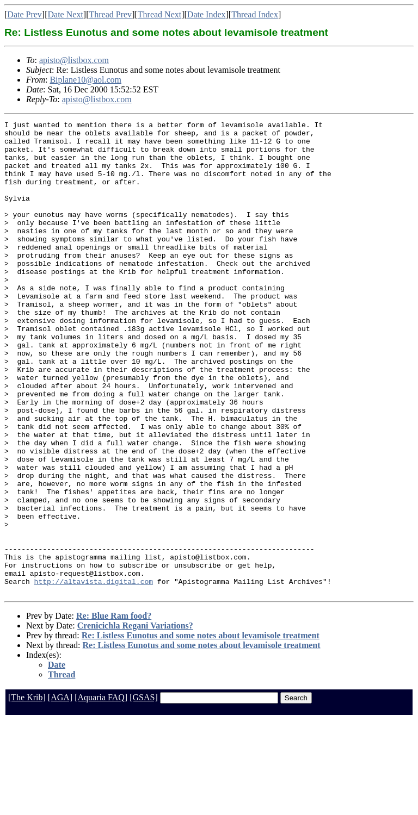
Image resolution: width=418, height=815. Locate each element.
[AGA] (60, 792)
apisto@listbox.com (74, 60)
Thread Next (159, 14)
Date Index (206, 14)
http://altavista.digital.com (93, 674)
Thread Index (254, 14)
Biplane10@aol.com (85, 79)
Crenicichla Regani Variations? (135, 720)
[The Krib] (27, 792)
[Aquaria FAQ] (101, 792)
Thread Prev (110, 14)
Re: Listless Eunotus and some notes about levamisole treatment (200, 730)
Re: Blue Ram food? (113, 710)
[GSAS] (144, 792)
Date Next (65, 14)
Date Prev (24, 14)
